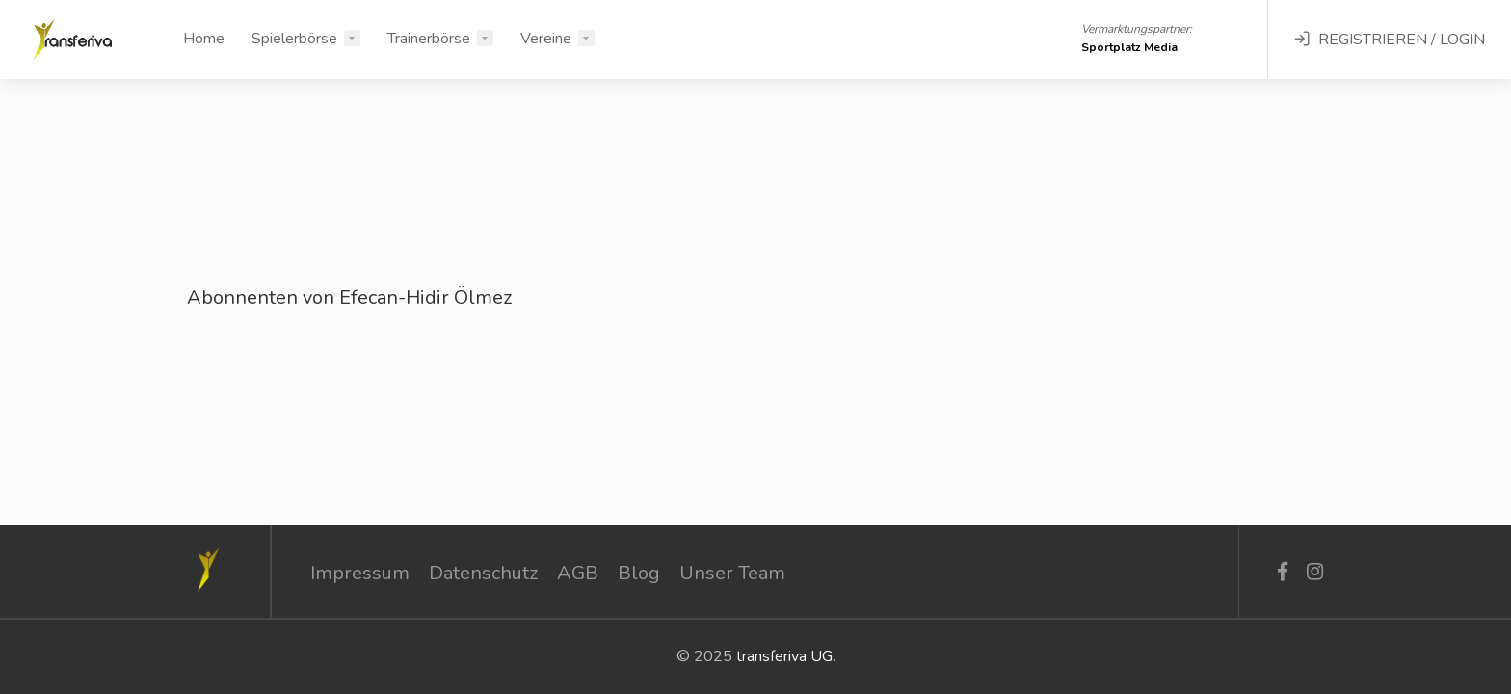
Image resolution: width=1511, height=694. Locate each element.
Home (204, 38)
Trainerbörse (428, 38)
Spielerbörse (294, 38)
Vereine (545, 38)
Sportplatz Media (1129, 47)
